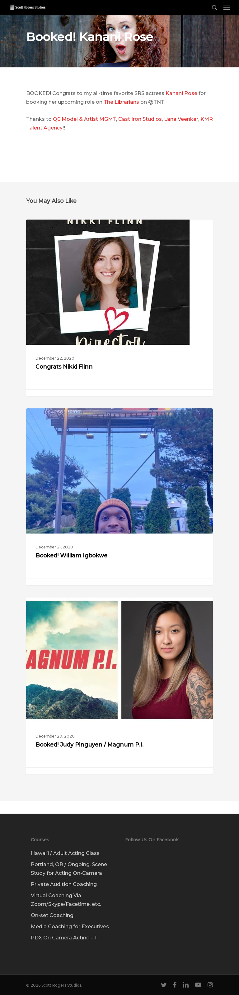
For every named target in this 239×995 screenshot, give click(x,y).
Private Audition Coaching (64, 884)
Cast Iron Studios (140, 119)
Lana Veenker (181, 119)
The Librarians (121, 102)
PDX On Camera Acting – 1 (63, 938)
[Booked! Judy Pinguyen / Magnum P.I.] (119, 685)
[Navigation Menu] (226, 7)
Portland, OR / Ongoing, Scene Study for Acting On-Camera (69, 868)
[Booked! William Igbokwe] (119, 496)
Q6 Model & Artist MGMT (84, 119)
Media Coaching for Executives (70, 926)
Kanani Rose (181, 93)
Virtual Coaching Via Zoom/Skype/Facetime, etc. (66, 900)
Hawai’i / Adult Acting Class (65, 853)
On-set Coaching (52, 915)
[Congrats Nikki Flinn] (119, 308)
